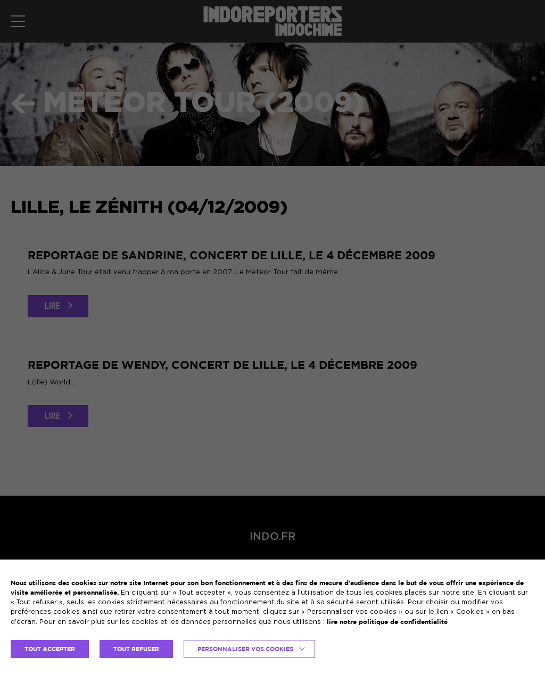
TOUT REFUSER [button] (136, 649)
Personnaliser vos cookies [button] (245, 649)
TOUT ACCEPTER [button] (49, 649)
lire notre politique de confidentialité (387, 621)
